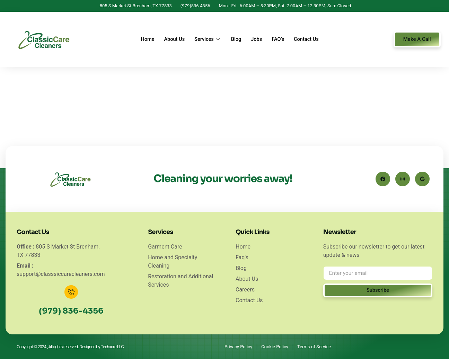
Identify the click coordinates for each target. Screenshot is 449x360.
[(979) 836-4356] (71, 292)
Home (144, 39)
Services (206, 39)
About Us (172, 39)
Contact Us (310, 39)
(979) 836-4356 (71, 312)
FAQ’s (280, 39)
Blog (236, 39)
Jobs (257, 39)
